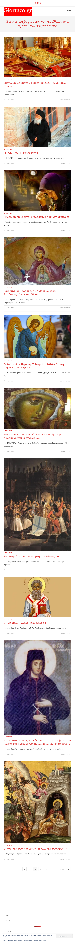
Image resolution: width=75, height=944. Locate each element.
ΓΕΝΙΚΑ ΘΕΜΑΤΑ (9, 431)
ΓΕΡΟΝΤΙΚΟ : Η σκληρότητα (21, 152)
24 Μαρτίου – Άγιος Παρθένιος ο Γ (25, 622)
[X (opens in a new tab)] (35, 3)
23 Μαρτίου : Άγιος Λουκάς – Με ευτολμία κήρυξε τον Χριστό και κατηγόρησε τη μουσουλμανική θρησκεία (37, 742)
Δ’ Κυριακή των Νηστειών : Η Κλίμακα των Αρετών (35, 848)
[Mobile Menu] (67, 10)
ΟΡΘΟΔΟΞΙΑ (8, 149)
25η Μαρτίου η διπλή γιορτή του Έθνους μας (32, 556)
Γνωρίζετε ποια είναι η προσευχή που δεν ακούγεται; (37, 216)
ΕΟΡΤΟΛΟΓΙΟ (8, 79)
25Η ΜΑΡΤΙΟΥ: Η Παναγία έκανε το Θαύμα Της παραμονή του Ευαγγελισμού (32, 436)
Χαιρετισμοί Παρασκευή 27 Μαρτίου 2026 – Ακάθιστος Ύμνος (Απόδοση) (31, 292)
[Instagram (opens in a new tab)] (40, 3)
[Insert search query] (37, 920)
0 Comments (10, 100)
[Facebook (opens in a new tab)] (38, 3)
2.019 (62, 869)
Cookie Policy (42, 941)
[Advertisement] (36, 896)
